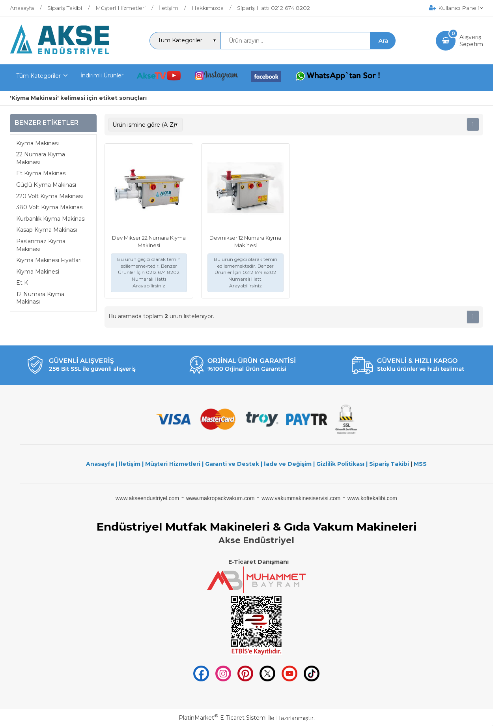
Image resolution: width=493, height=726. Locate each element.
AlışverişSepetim (471, 41)
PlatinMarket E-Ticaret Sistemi (223, 717)
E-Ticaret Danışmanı (258, 561)
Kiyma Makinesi (37, 271)
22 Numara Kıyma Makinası (40, 158)
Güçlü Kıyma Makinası (46, 184)
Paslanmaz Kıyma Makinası (40, 245)
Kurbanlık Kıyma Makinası (51, 218)
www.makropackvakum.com (220, 498)
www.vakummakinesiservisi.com (300, 498)
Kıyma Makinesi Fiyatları (49, 260)
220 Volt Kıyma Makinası (49, 196)
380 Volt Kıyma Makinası (50, 207)
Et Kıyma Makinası (41, 173)
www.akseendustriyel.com (147, 498)
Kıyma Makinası (37, 143)
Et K (22, 282)
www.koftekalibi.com (372, 498)
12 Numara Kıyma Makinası (40, 298)
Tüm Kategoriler (38, 75)
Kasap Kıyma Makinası (46, 229)
